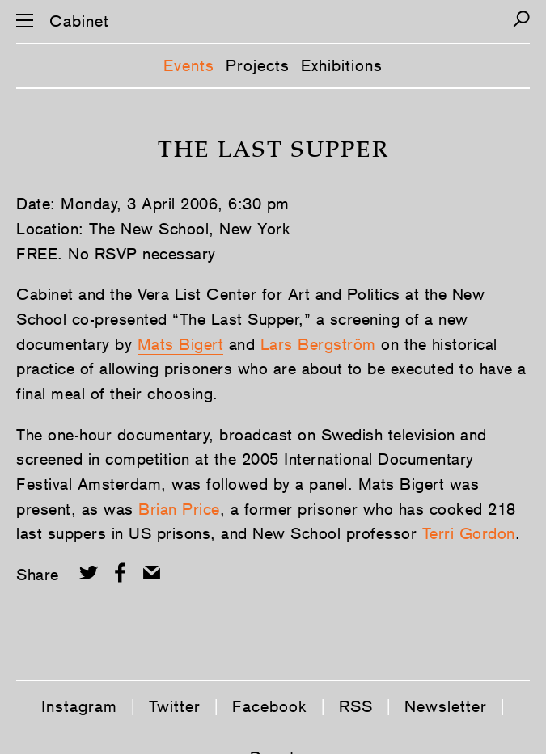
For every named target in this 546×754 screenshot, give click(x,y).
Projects (258, 65)
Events (188, 65)
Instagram (79, 706)
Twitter (175, 706)
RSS (356, 706)
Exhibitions (342, 65)
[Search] (521, 19)
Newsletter (445, 706)
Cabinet (79, 21)
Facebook (269, 706)
